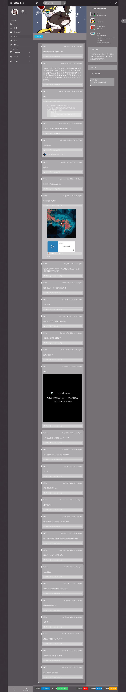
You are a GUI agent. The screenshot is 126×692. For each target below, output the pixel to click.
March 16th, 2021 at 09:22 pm (72, 299)
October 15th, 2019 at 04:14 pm (71, 533)
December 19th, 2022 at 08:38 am (70, 91)
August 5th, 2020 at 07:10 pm (72, 433)
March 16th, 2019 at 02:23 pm (72, 650)
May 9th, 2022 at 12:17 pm (73, 264)
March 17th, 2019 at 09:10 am (72, 634)
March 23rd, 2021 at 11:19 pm (72, 283)
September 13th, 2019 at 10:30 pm (70, 550)
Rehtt (45, 46)
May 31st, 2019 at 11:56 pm (73, 583)
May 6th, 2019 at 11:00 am (73, 600)
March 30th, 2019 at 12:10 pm (72, 617)
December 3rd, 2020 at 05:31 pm (71, 350)
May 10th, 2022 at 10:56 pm (72, 196)
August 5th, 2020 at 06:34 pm (72, 449)
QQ (98, 20)
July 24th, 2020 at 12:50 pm (72, 466)
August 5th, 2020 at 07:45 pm (72, 366)
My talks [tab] (38, 36)
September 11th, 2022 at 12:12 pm (70, 179)
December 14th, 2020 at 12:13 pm (70, 316)
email (99, 13)
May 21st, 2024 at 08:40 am (73, 46)
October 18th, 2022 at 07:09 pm (71, 162)
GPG (98, 33)
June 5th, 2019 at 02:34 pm (73, 567)
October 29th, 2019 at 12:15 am (71, 516)
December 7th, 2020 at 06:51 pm (71, 333)
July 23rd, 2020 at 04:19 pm (72, 483)
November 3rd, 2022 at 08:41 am (71, 140)
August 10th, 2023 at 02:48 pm (71, 63)
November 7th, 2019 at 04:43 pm (71, 500)
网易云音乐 (101, 26)
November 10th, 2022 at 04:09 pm (70, 123)
